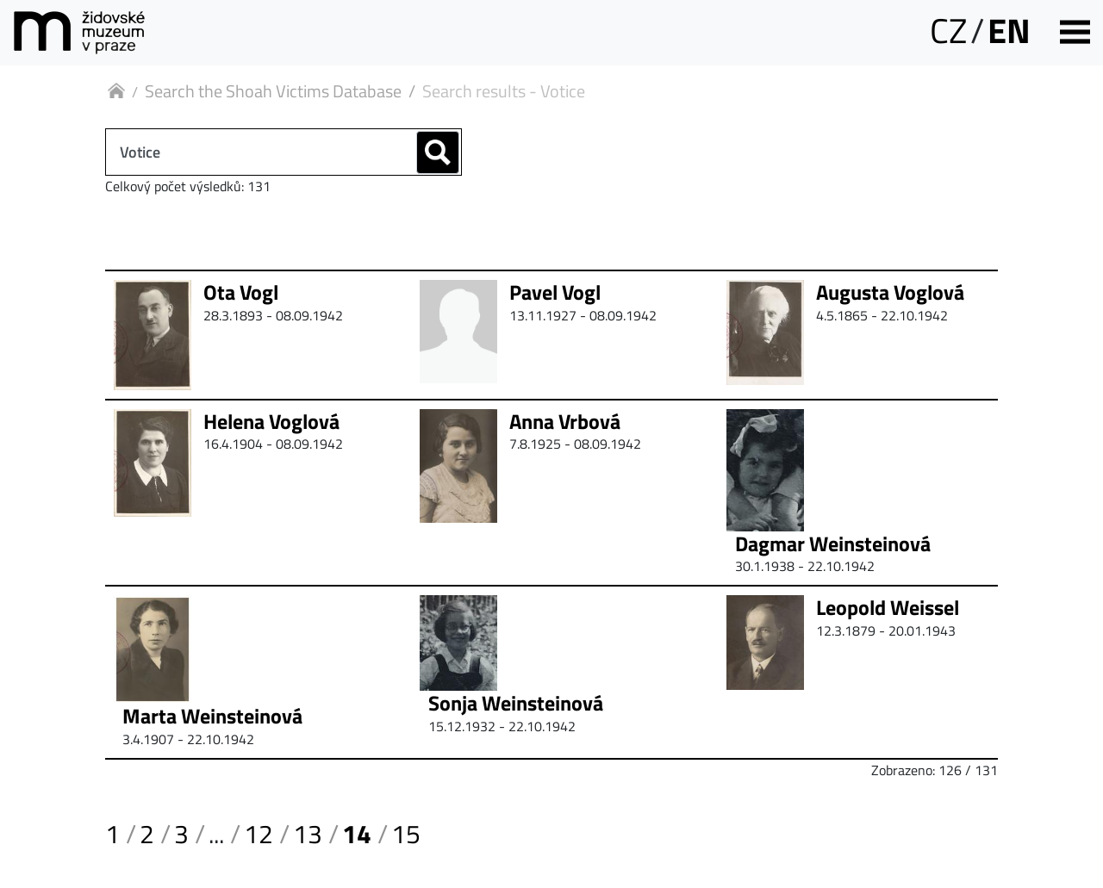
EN (1009, 30)
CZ (948, 30)
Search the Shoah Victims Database (273, 91)
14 (356, 834)
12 (258, 834)
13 (307, 834)
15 (406, 834)
